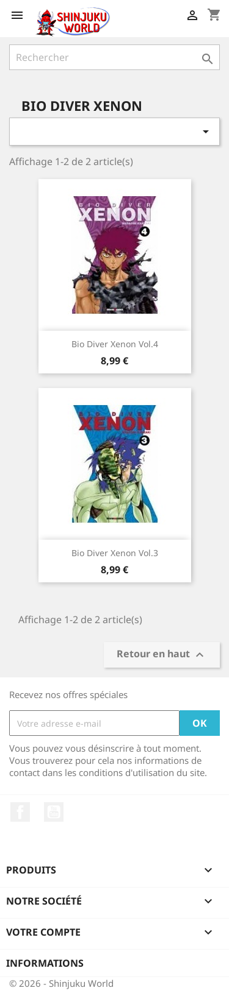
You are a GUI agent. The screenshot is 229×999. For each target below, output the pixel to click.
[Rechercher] (114, 57)
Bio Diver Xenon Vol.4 (114, 344)
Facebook (20, 812)
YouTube (54, 812)
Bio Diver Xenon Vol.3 (114, 553)
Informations (45, 963)
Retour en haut (162, 655)
